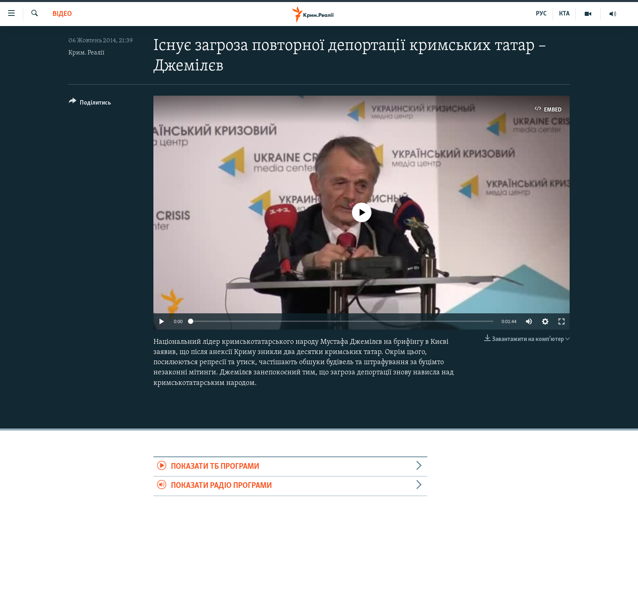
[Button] (90, 104)
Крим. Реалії (86, 53)
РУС (541, 14)
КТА (564, 14)
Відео (62, 14)
